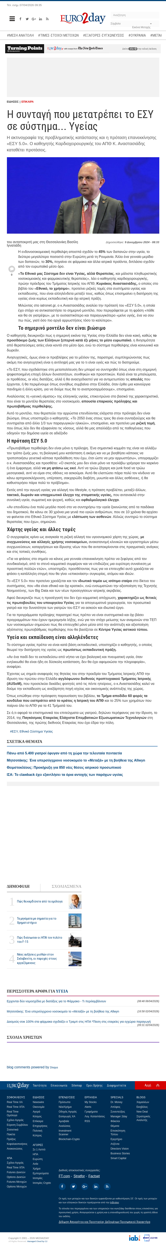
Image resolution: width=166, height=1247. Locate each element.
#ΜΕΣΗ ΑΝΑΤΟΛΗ (20, 35)
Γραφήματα (91, 1111)
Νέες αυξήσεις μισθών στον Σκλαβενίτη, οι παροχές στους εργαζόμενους (37, 959)
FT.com (64, 1176)
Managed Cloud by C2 (37, 1241)
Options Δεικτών (16, 1177)
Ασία (35, 1163)
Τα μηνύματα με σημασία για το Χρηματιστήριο (36, 921)
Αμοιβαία (64, 1121)
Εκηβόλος (142, 1106)
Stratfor (79, 1176)
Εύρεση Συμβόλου (17, 1124)
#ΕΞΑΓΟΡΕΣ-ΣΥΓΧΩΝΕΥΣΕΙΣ (103, 35)
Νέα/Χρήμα (65, 1106)
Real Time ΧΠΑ (16, 1106)
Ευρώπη (38, 1159)
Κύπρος (37, 1135)
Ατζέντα (115, 1143)
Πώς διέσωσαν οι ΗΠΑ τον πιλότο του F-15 (39, 940)
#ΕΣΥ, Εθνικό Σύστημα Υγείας (31, 731)
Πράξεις (11, 1139)
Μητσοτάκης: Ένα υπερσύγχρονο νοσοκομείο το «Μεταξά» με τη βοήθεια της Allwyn (83, 1011)
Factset (94, 1176)
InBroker (114, 1202)
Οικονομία (39, 1106)
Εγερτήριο (116, 1139)
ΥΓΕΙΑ (62, 991)
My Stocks (91, 1102)
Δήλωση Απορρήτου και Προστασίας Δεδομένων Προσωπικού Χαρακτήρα (104, 1222)
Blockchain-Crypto (69, 1139)
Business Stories (120, 1153)
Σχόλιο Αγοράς (15, 1120)
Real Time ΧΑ (15, 1102)
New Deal (142, 1111)
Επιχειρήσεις (40, 1125)
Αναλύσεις (64, 1125)
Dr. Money (117, 1102)
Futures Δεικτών (16, 1172)
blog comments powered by (32, 1067)
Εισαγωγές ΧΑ (67, 1116)
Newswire (38, 1102)
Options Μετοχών (17, 1186)
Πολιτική (37, 1130)
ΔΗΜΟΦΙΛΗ (18, 886)
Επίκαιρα (38, 1121)
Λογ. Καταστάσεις (95, 1116)
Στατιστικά (12, 1129)
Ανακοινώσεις (15, 1148)
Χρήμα (36, 1168)
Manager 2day (119, 1116)
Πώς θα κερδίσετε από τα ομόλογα (39, 901)
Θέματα (115, 1125)
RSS (87, 1121)
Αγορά (36, 1111)
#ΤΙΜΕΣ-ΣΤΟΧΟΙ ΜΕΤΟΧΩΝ (58, 35)
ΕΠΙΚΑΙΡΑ (27, 101)
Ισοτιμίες (38, 1178)
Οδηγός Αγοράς (68, 1111)
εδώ (132, 48)
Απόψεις (115, 1106)
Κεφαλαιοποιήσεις (17, 1143)
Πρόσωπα (64, 1102)
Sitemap (77, 1085)
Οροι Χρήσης (94, 1085)
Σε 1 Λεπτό (39, 1149)
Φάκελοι (115, 1121)
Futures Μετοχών (17, 1181)
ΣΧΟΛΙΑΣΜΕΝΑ (66, 886)
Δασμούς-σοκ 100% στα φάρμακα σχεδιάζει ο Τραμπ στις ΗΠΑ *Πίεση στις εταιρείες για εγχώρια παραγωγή (83, 1023)
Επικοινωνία (59, 1085)
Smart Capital (118, 1158)
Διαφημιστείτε (116, 1085)
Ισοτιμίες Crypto (42, 1182)
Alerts (88, 1106)
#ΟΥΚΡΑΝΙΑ (137, 35)
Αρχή (148, 1085)
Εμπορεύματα (41, 1173)
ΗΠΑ (35, 1154)
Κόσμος (37, 1116)
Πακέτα (11, 1134)
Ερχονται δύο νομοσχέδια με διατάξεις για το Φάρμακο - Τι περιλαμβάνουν (83, 1001)
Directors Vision (120, 1148)
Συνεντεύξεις (118, 1111)
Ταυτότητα (39, 1085)
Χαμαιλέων (143, 1102)
